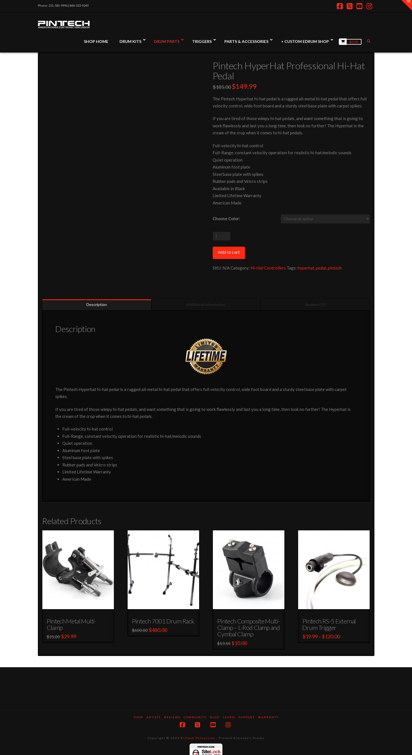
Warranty (268, 704)
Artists (153, 704)
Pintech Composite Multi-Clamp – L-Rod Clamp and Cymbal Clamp (248, 614)
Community (195, 704)
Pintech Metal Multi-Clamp (71, 611)
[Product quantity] (222, 236)
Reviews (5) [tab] (315, 291)
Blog (215, 704)
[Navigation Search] (369, 41)
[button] (406, 5)
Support (246, 704)
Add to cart (229, 252)
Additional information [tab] (205, 291)
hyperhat (306, 267)
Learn (229, 704)
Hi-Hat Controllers (268, 267)
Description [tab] (96, 291)
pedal (321, 267)
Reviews (172, 704)
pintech (335, 267)
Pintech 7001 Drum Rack (163, 608)
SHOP (138, 704)
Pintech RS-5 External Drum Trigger (329, 611)
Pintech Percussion (198, 724)
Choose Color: (226, 218)
